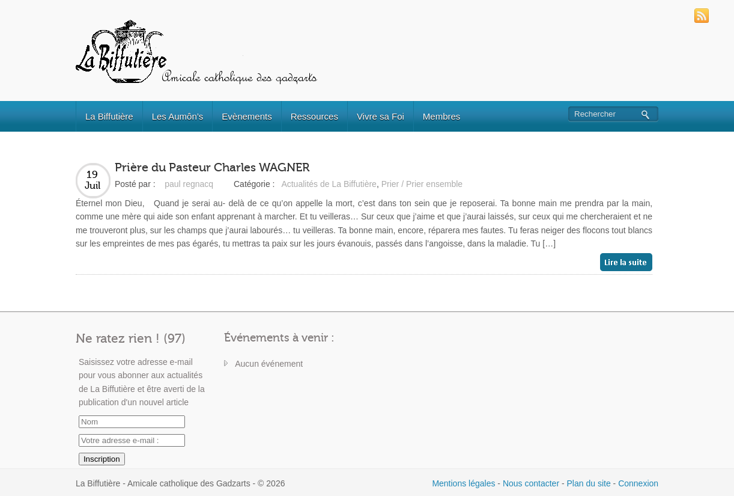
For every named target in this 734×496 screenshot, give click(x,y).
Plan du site (589, 483)
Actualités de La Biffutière (329, 184)
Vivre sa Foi (380, 116)
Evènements (246, 116)
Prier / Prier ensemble (422, 184)
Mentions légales (463, 483)
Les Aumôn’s (178, 116)
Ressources (314, 116)
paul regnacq (189, 184)
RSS (701, 15)
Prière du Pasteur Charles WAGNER (212, 167)
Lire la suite (626, 262)
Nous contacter (531, 483)
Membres (442, 116)
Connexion (638, 483)
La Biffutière (109, 116)
